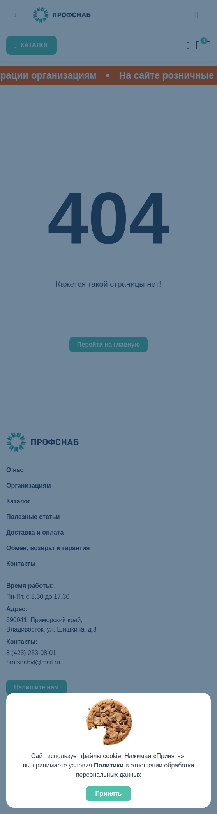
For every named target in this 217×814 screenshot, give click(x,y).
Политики (108, 765)
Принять (108, 793)
